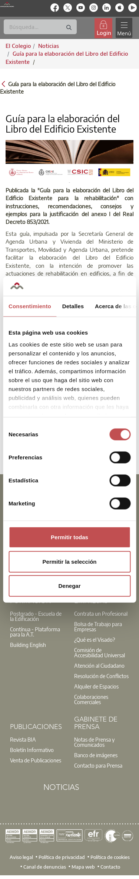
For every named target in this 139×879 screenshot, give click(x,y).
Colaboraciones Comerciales (91, 699)
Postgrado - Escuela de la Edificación (36, 616)
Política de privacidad (62, 857)
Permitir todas (69, 537)
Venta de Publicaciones (35, 760)
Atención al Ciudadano (99, 665)
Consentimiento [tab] (30, 306)
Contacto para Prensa (98, 765)
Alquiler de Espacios (96, 686)
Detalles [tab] (73, 306)
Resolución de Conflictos (101, 676)
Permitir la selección (70, 561)
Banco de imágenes (96, 755)
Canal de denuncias (44, 867)
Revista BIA (23, 739)
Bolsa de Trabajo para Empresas (98, 626)
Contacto (110, 867)
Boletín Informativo (32, 749)
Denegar (69, 586)
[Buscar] (40, 26)
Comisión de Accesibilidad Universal (99, 652)
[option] (37, 616)
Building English (28, 644)
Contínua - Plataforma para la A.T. (35, 632)
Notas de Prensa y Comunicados (94, 742)
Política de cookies (110, 857)
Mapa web (83, 867)
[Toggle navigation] (123, 28)
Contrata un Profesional (101, 613)
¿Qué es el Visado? (94, 639)
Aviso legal (21, 857)
